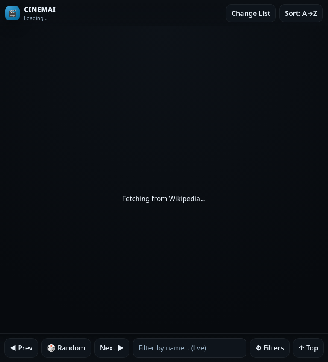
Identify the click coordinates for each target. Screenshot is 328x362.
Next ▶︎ (112, 348)
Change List (250, 13)
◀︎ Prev (21, 348)
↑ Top (308, 348)
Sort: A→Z (301, 13)
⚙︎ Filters (269, 348)
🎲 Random (66, 348)
